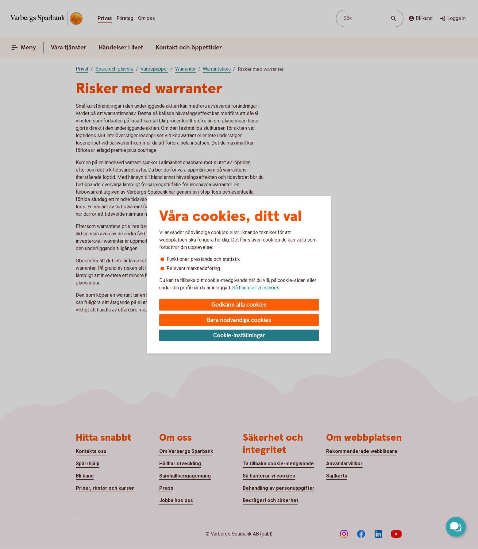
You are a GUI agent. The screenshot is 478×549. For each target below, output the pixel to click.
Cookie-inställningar (239, 335)
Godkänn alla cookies (239, 305)
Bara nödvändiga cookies (239, 320)
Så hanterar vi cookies (255, 288)
